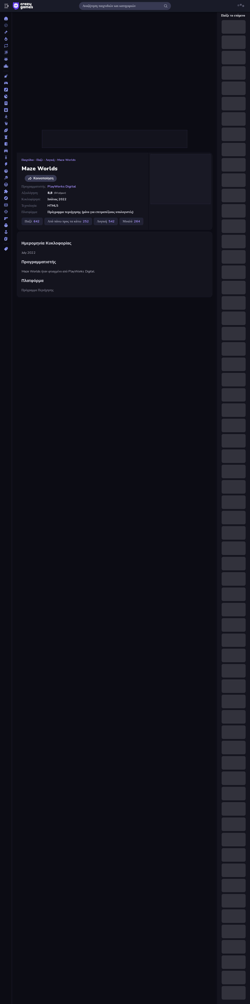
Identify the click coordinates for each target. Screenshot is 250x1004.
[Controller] (6, 83)
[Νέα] (6, 32)
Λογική (50, 160)
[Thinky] (6, 123)
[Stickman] (6, 116)
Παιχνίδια (28, 160)
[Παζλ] (6, 191)
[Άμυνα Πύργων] (6, 137)
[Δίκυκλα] (6, 157)
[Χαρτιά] (6, 238)
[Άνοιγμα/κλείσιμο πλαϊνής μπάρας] (6, 6)
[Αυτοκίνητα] (6, 150)
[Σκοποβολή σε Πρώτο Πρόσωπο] (6, 218)
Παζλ (39, 160)
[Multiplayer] (6, 59)
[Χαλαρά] (6, 232)
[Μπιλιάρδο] (6, 177)
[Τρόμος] (6, 225)
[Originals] (6, 52)
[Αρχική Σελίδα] (6, 18)
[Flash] (6, 89)
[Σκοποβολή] (6, 211)
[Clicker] (6, 76)
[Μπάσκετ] (6, 171)
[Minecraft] (6, 110)
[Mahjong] (6, 103)
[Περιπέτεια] (6, 198)
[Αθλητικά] (6, 130)
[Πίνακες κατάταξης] (6, 66)
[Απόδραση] (6, 143)
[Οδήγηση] (6, 184)
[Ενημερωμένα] (6, 45)
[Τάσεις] (6, 38)
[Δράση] (6, 164)
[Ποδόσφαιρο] (6, 204)
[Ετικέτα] (6, 249)
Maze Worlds (66, 160)
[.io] (6, 96)
